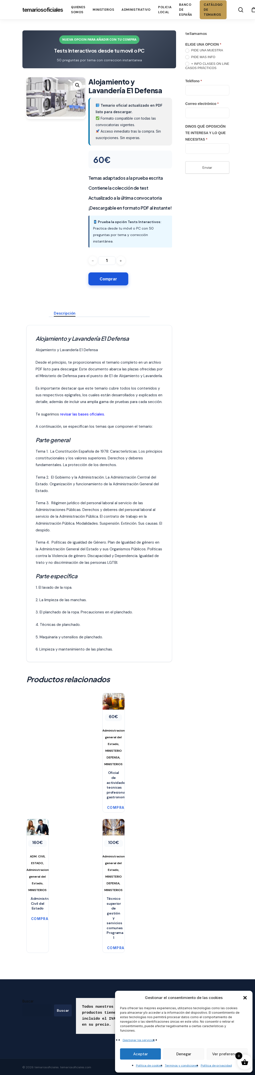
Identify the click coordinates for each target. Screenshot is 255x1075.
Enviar (207, 167)
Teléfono (193, 81)
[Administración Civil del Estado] (38, 856)
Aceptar (140, 1054)
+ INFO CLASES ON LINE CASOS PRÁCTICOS (207, 66)
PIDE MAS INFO (200, 57)
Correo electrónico (202, 104)
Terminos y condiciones (181, 1066)
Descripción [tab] (64, 313)
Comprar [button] (112, 808)
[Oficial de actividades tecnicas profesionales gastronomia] (114, 730)
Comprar (108, 278)
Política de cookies (149, 1066)
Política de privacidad (216, 1066)
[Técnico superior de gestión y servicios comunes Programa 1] (114, 856)
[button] (245, 997)
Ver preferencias (227, 1054)
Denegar (183, 1054)
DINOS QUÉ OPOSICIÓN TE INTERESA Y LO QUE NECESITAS (205, 132)
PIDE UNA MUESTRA (204, 50)
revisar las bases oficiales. (82, 414)
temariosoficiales (42, 9)
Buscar (28, 1001)
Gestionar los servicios (139, 1040)
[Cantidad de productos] (107, 260)
